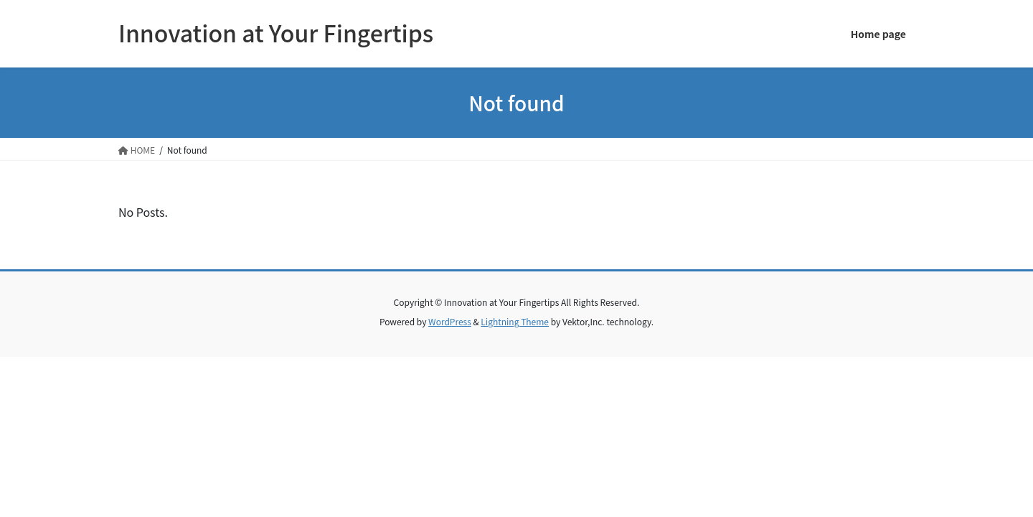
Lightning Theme (515, 321)
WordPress (449, 321)
